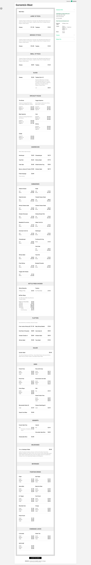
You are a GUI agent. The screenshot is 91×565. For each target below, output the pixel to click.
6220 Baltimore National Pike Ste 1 (63, 13)
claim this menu (35, 558)
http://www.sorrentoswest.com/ (62, 21)
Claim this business (60, 16)
